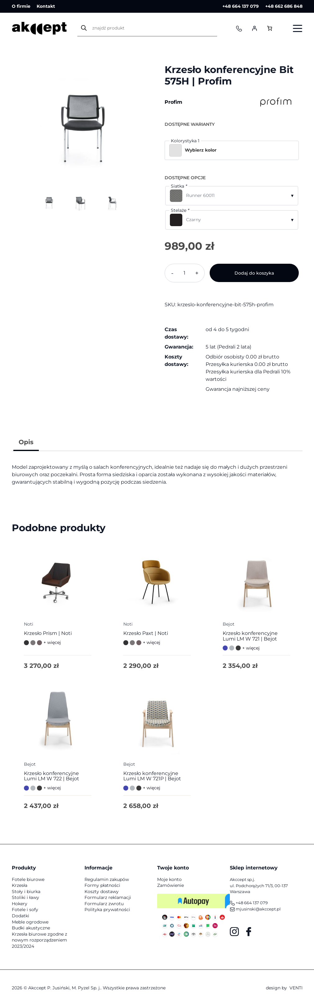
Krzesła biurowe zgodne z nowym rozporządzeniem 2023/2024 (39, 942)
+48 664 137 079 (240, 6)
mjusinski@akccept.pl (255, 910)
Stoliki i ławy (25, 899)
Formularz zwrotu (104, 905)
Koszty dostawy (101, 893)
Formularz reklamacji (107, 899)
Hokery (19, 905)
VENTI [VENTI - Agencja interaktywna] (296, 989)
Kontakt (46, 6)
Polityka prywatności (107, 911)
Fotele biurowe (28, 881)
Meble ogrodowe (30, 924)
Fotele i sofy (25, 911)
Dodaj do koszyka (254, 273)
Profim (173, 102)
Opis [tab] (26, 442)
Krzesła (19, 887)
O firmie (21, 6)
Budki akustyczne (31, 930)
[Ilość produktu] (185, 273)
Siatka (179, 186)
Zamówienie (170, 887)
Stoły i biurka (26, 893)
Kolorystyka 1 (185, 141)
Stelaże (180, 210)
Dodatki (20, 917)
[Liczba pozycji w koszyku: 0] (270, 29)
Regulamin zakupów (106, 881)
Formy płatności (102, 887)
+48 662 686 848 (284, 6)
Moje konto (169, 881)
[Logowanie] (255, 28)
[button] (232, 150)
